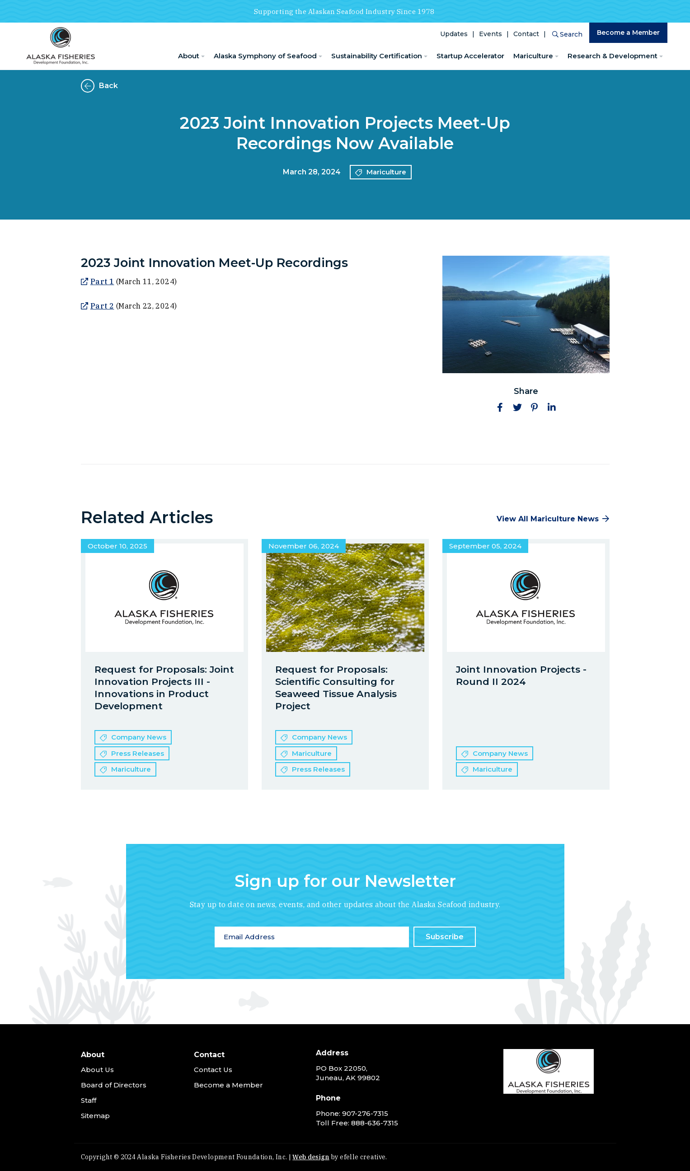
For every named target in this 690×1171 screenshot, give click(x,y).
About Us (97, 1069)
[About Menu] (203, 56)
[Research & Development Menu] (661, 56)
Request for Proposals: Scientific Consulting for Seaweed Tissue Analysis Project (336, 688)
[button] (500, 407)
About (188, 56)
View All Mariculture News (548, 519)
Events (490, 34)
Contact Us (213, 1069)
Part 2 (102, 305)
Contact (526, 34)
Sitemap (95, 1115)
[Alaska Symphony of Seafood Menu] (320, 56)
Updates (454, 34)
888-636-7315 (374, 1123)
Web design (310, 1157)
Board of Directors (113, 1085)
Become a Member (628, 32)
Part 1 (102, 281)
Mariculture (533, 56)
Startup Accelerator (470, 56)
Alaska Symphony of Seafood (265, 56)
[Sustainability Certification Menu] (425, 56)
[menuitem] (191, 56)
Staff (88, 1100)
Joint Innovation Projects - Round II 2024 (521, 675)
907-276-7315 (365, 1113)
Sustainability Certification (376, 56)
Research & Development (612, 56)
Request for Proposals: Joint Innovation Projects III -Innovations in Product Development (164, 688)
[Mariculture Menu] (557, 56)
